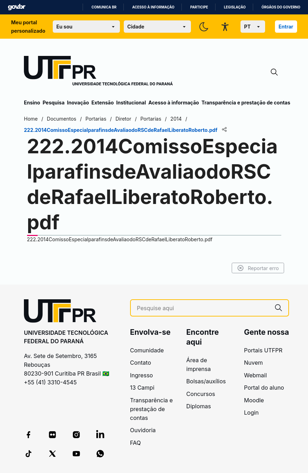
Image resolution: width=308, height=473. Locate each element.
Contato (140, 362)
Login (251, 412)
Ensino (32, 103)
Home (31, 119)
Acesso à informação (153, 7)
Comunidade (147, 350)
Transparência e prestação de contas (245, 103)
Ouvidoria (143, 430)
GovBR (16, 7)
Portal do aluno (264, 387)
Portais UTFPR (263, 350)
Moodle (254, 400)
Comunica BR (103, 7)
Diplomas (198, 406)
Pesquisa (53, 103)
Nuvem (253, 362)
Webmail (255, 375)
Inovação (78, 103)
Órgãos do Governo (281, 7)
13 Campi (142, 387)
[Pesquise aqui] (203, 308)
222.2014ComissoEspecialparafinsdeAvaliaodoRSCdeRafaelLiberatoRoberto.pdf (120, 239)
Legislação (235, 7)
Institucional (131, 103)
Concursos (200, 393)
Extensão (102, 103)
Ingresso (141, 375)
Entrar (285, 27)
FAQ (135, 442)
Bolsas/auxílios (206, 381)
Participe (199, 7)
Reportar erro (258, 267)
